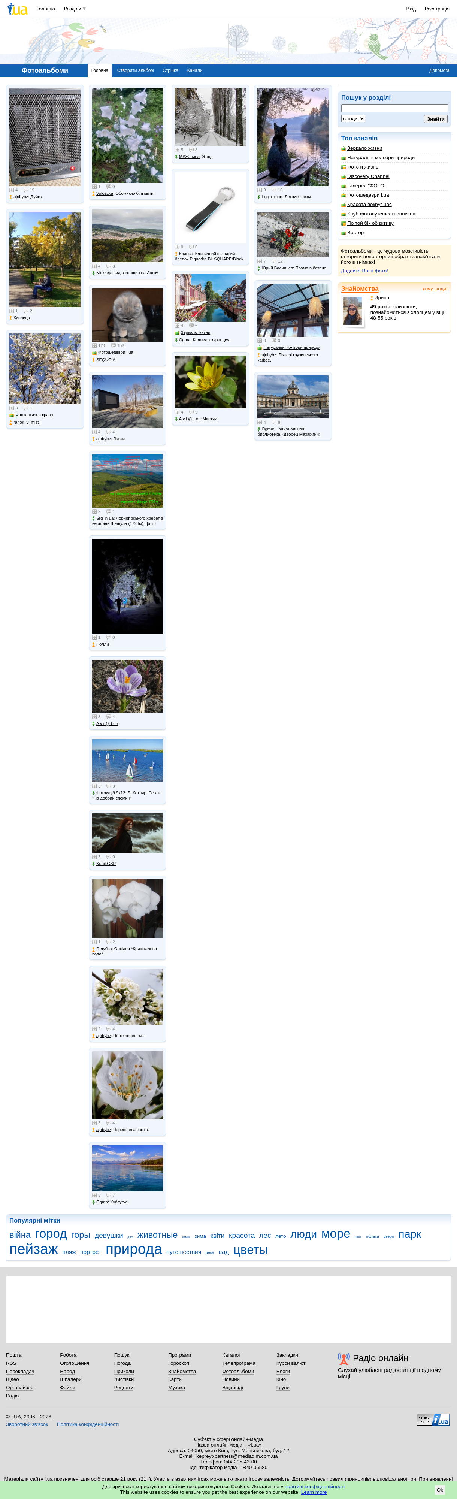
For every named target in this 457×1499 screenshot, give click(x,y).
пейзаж (33, 1249)
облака (372, 1236)
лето (280, 1236)
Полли (100, 644)
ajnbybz (18, 196)
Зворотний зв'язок (27, 1424)
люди (303, 1234)
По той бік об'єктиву (367, 223)
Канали (195, 70)
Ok (440, 1490)
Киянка (184, 253)
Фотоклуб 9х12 (108, 793)
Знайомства (360, 288)
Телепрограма (238, 1363)
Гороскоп (178, 1363)
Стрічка (170, 70)
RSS (11, 1363)
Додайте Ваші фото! (364, 270)
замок (186, 1237)
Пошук (122, 1355)
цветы (250, 1250)
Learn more (314, 1492)
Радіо (12, 1396)
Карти (175, 1379)
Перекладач (20, 1371)
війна (20, 1235)
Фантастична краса (31, 414)
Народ (67, 1371)
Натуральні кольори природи (378, 157)
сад (223, 1251)
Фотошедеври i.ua (365, 195)
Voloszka (102, 193)
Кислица (19, 317)
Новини (231, 1379)
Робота (68, 1355)
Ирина (380, 297)
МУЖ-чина (187, 156)
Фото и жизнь (359, 167)
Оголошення (74, 1363)
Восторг (353, 232)
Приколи (124, 1371)
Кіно (281, 1379)
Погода (122, 1363)
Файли (67, 1387)
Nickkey (101, 273)
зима (200, 1236)
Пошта (13, 1355)
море (336, 1233)
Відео (12, 1379)
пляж (69, 1252)
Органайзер (19, 1387)
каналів (366, 138)
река (210, 1252)
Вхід (411, 9)
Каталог (231, 1355)
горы (80, 1235)
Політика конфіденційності (88, 1424)
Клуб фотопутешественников (378, 214)
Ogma (100, 1202)
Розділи (72, 9)
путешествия (184, 1252)
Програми (179, 1355)
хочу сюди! (435, 288)
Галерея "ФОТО (362, 185)
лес (265, 1235)
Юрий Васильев (275, 268)
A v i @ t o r (105, 723)
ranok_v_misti (24, 422)
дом (130, 1237)
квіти (218, 1235)
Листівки (124, 1379)
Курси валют (291, 1363)
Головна (46, 9)
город (51, 1233)
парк (410, 1234)
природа (134, 1249)
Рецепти (124, 1387)
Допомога (439, 70)
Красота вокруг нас (366, 204)
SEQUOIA (103, 359)
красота (242, 1235)
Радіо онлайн (381, 1358)
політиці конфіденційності (315, 1486)
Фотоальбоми (238, 1371)
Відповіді (232, 1387)
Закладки (287, 1355)
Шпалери (70, 1379)
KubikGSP (104, 863)
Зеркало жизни (361, 148)
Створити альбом (135, 70)
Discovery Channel (365, 176)
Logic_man (269, 196)
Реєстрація (437, 9)
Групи (283, 1387)
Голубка (102, 948)
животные (157, 1235)
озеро (388, 1236)
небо (358, 1237)
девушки (109, 1235)
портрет (90, 1252)
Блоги (283, 1371)
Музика (176, 1387)
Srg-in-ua (103, 518)
